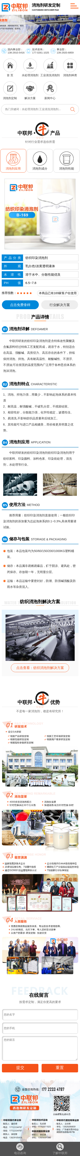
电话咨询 (20, 1149)
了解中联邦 (59, 1149)
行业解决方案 (59, 305)
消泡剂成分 (39, 168)
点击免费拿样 (20, 305)
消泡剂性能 (66, 168)
